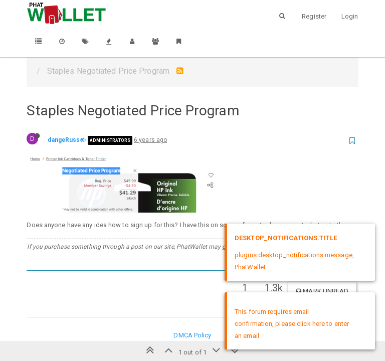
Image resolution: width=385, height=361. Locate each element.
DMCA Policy (192, 335)
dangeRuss (64, 139)
